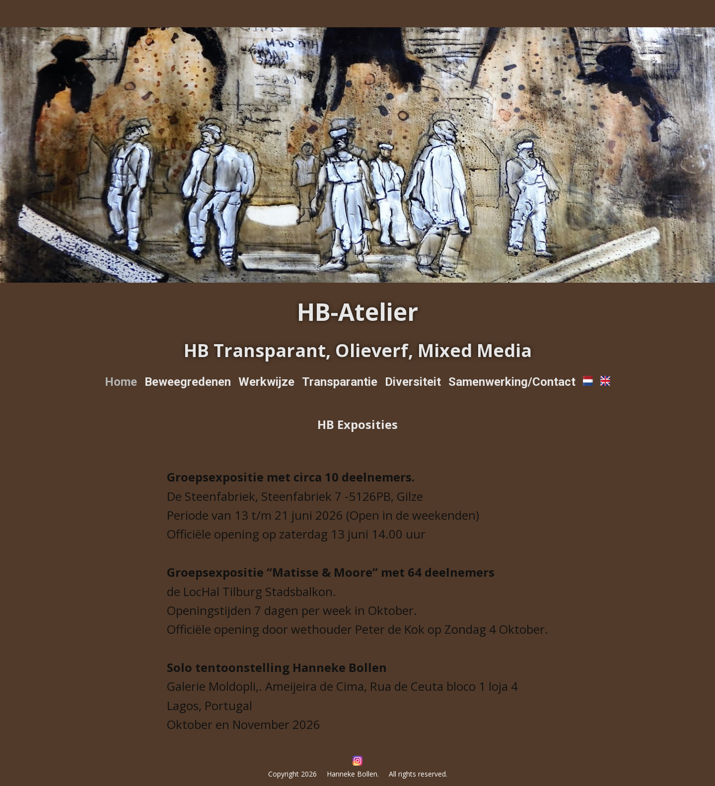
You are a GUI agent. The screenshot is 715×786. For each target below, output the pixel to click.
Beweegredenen (187, 382)
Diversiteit (413, 382)
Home (121, 382)
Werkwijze (266, 382)
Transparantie (339, 382)
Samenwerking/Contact (511, 382)
